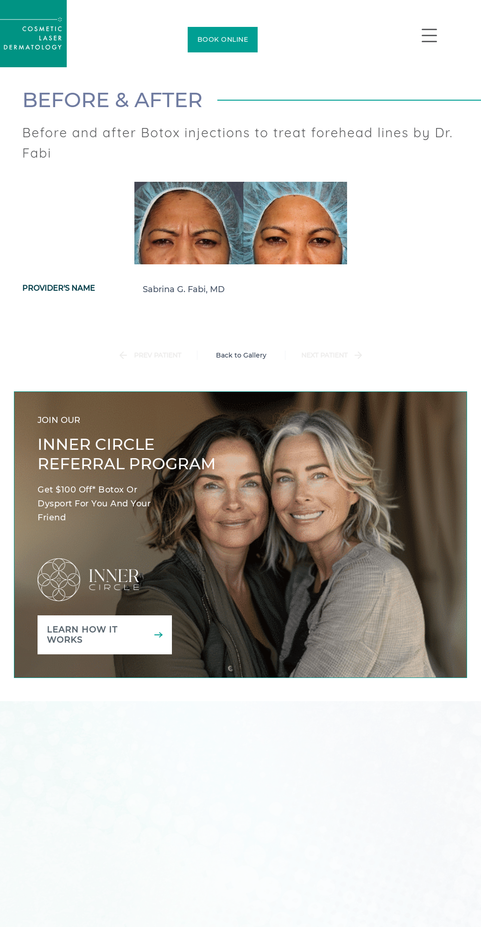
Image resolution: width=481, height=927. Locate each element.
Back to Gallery (241, 355)
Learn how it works (82, 635)
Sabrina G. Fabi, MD (184, 289)
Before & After (112, 99)
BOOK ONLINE (222, 39)
